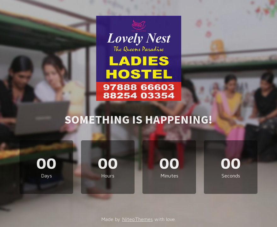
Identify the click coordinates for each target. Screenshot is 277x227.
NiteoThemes (137, 219)
